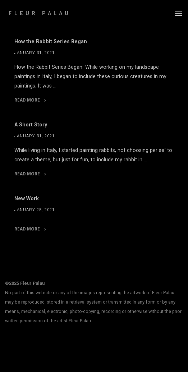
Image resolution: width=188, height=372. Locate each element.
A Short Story (30, 125)
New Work (26, 199)
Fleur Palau (40, 13)
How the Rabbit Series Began (50, 42)
